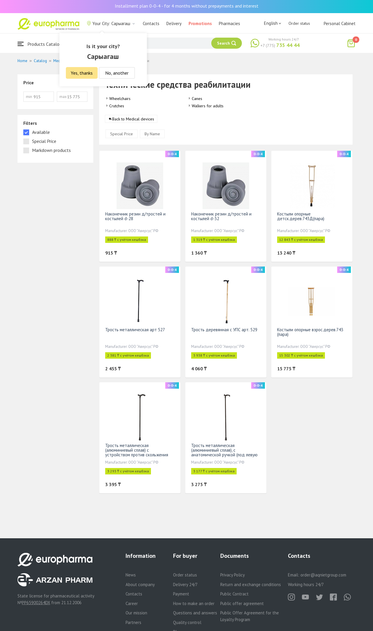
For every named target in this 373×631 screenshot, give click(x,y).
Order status (299, 23)
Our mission (136, 613)
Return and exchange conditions (250, 584)
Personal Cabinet (340, 23)
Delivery (174, 23)
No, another (117, 73)
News (131, 575)
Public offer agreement (242, 603)
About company (140, 584)
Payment (181, 594)
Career (132, 603)
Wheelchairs (120, 98)
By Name (152, 134)
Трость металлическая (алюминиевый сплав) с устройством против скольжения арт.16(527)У (136, 452)
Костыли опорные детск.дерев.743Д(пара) (300, 216)
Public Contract (234, 594)
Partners (133, 622)
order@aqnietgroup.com (323, 575)
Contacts (151, 23)
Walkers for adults (208, 105)
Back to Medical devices (133, 119)
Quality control (187, 622)
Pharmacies (229, 23)
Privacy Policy (232, 575)
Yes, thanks (82, 73)
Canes (197, 98)
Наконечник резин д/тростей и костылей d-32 (221, 216)
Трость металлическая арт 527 (135, 330)
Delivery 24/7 (185, 584)
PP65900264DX (36, 602)
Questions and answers (195, 613)
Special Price (121, 134)
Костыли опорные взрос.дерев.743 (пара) (310, 332)
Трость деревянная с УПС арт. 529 (224, 330)
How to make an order (193, 603)
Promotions (200, 23)
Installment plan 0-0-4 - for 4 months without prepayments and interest (186, 6)
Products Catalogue (41, 44)
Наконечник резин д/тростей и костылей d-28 (135, 216)
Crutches (116, 105)
